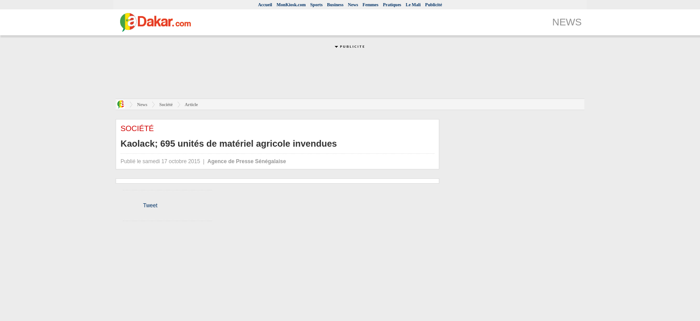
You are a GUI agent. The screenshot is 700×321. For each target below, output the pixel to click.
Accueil (265, 4)
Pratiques (392, 4)
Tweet (150, 205)
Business (335, 4)
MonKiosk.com (291, 4)
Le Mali (413, 4)
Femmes (370, 4)
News (353, 4)
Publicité (433, 4)
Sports (316, 4)
